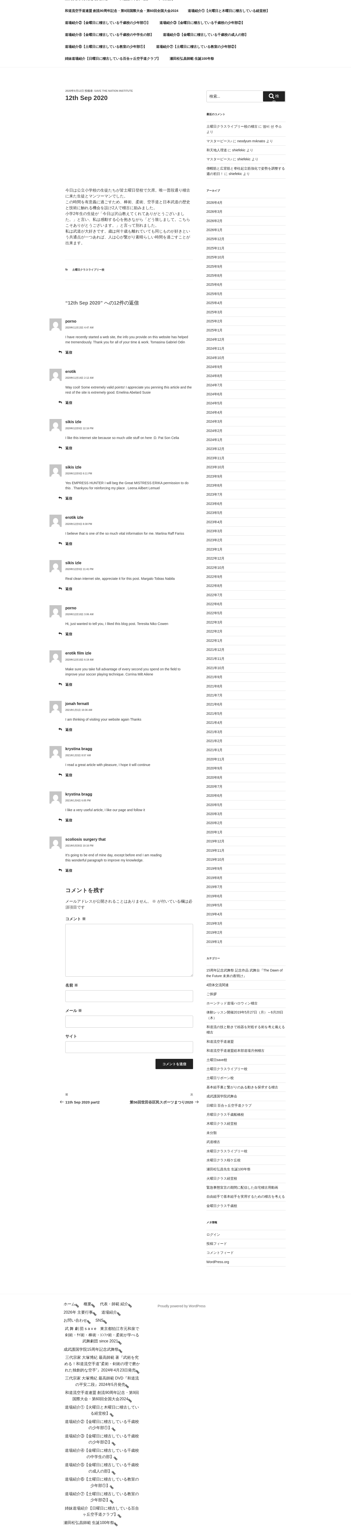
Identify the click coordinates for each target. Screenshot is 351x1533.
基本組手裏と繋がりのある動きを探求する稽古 (242, 1087)
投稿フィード (216, 1244)
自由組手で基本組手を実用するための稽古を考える (245, 1196)
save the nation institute (113, 90)
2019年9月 (214, 868)
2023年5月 (214, 513)
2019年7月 (214, 887)
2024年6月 (214, 394)
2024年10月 (215, 358)
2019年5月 (214, 905)
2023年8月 (214, 485)
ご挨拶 (211, 994)
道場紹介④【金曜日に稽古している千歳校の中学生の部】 (109, 35)
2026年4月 (214, 202)
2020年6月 (214, 795)
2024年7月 (214, 385)
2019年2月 (214, 932)
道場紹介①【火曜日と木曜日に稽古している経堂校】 (229, 11)
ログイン (213, 1235)
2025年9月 (214, 266)
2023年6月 (214, 504)
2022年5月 (214, 613)
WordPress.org (217, 1262)
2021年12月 (215, 650)
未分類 (211, 1133)
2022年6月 (214, 604)
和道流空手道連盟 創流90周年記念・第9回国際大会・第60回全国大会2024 (121, 11)
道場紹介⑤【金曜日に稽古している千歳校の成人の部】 (205, 35)
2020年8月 (214, 777)
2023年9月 (214, 476)
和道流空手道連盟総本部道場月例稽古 (235, 1051)
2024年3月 (214, 421)
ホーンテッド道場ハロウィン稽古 (232, 1003)
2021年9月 (214, 677)
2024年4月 (214, 412)
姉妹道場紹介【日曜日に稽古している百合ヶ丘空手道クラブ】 (112, 59)
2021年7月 (214, 695)
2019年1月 (214, 942)
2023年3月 (214, 531)
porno (70, 321)
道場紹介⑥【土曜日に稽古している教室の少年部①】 (106, 47)
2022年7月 (214, 595)
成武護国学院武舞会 (221, 1096)
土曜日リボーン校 (220, 1078)
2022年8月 (214, 586)
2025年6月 (214, 284)
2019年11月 (215, 850)
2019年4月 (214, 914)
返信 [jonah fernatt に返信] (68, 730)
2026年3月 (214, 212)
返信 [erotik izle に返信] (68, 544)
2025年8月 (214, 275)
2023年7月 (214, 494)
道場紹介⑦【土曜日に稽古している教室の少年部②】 (197, 47)
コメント (75, 919)
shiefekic (238, 150)
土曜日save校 (216, 1060)
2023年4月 (214, 522)
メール (73, 1011)
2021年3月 (214, 732)
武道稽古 (213, 1142)
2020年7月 (214, 786)
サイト (71, 1036)
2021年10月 (215, 668)
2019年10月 (215, 859)
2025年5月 (214, 294)
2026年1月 (214, 230)
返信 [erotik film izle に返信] (68, 684)
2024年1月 (214, 440)
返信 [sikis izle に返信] (68, 448)
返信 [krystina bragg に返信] (68, 775)
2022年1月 (214, 641)
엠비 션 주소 (272, 126)
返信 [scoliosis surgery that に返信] (68, 870)
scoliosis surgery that (85, 839)
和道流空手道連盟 (220, 1041)
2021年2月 (214, 741)
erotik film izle (78, 653)
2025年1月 (214, 330)
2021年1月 (214, 750)
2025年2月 (214, 321)
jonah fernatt (77, 704)
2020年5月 (214, 805)
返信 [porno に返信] (68, 352)
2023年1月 (214, 549)
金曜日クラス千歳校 (221, 1206)
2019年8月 (214, 878)
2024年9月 (214, 367)
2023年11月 (215, 458)
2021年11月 (215, 659)
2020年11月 (215, 759)
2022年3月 (214, 622)
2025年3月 (214, 312)
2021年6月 (214, 704)
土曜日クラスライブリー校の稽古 (232, 126)
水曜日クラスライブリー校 (226, 1151)
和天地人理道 (216, 150)
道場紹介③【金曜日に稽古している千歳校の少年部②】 (202, 23)
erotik (70, 371)
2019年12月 (215, 841)
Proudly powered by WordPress (182, 1306)
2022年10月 (215, 568)
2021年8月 (214, 686)
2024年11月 (215, 348)
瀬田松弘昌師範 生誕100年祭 (192, 59)
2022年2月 (214, 631)
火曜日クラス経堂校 (221, 1178)
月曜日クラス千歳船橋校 (225, 1114)
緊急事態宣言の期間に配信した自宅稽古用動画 (242, 1187)
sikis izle (73, 422)
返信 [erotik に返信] (68, 403)
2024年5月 (214, 403)
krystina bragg (78, 749)
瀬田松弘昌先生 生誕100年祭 (228, 1169)
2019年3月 (214, 923)
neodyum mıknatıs (251, 141)
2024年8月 (214, 376)
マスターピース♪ (219, 141)
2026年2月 (214, 221)
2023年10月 (215, 467)
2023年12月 (215, 449)
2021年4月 (214, 723)
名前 (71, 985)
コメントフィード (220, 1253)
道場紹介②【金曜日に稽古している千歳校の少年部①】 (107, 23)
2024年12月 (215, 339)
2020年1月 (214, 832)
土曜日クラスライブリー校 (88, 269)
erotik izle (74, 517)
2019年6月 (214, 896)
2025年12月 (215, 239)
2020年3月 (214, 814)
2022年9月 (214, 577)
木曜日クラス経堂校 (221, 1123)
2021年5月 (214, 713)
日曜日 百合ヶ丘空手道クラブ (229, 1105)
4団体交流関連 (217, 985)
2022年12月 (215, 558)
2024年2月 (214, 431)
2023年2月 (214, 540)
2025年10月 (215, 257)
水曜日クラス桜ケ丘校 (223, 1160)
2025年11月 (215, 248)
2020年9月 (214, 768)
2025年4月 (214, 303)
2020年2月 (214, 823)
